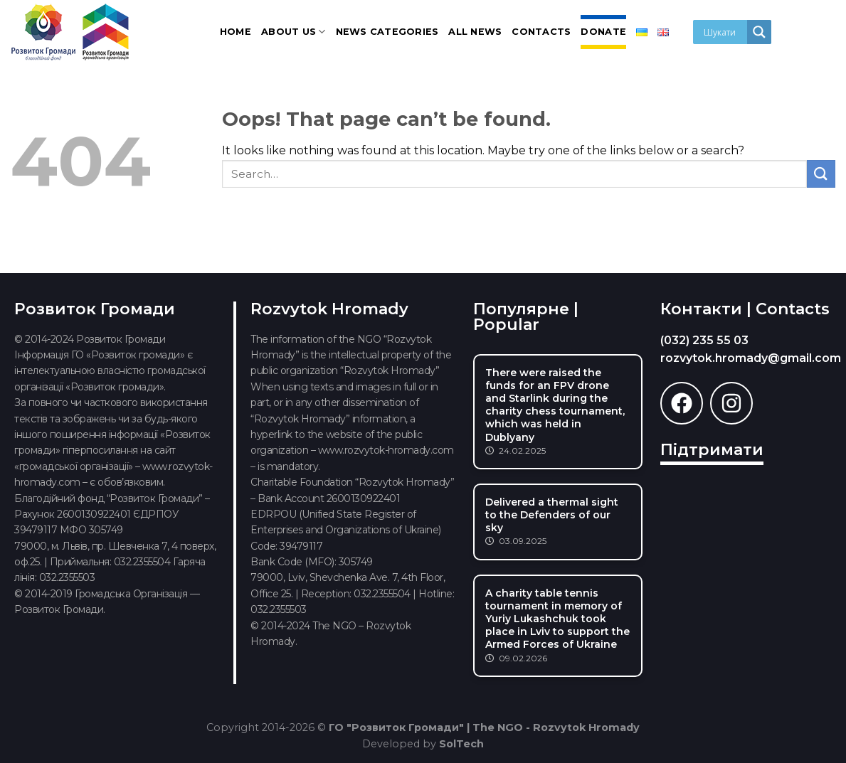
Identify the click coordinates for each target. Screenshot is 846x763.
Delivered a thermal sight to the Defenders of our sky (551, 515)
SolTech (461, 743)
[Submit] (821, 174)
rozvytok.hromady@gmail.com (750, 358)
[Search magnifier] (759, 32)
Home (235, 31)
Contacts (541, 31)
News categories (387, 31)
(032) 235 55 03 (704, 340)
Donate (603, 31)
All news (475, 31)
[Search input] (724, 32)
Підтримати (711, 449)
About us (293, 31)
